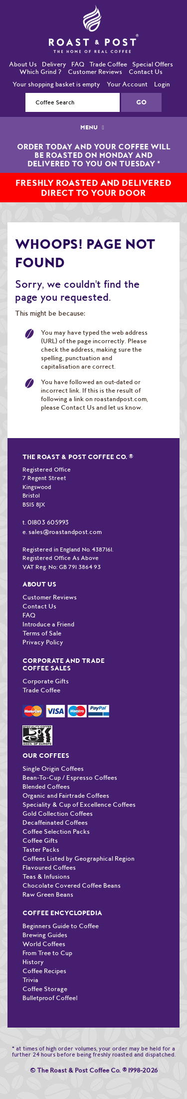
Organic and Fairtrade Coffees (65, 795)
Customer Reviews (95, 71)
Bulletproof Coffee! (50, 998)
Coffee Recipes (44, 971)
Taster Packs (40, 849)
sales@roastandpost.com (65, 532)
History (33, 962)
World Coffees (43, 944)
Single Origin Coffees (53, 768)
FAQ (77, 64)
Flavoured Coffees (49, 867)
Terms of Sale (41, 633)
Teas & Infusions (46, 876)
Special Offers (152, 64)
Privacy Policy (42, 642)
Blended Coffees (46, 786)
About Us (23, 64)
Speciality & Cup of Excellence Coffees (79, 804)
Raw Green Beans (47, 894)
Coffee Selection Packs (56, 831)
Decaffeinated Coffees (55, 822)
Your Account (127, 84)
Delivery (54, 64)
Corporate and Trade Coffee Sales (63, 664)
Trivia (30, 980)
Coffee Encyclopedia (62, 913)
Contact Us (146, 71)
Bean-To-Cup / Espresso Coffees (69, 777)
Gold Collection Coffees (57, 813)
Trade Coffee (108, 64)
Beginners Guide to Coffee (60, 926)
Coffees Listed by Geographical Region (78, 858)
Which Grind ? (40, 71)
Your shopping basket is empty (56, 84)
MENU (93, 127)
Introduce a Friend (48, 624)
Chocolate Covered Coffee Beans (71, 885)
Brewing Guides (44, 935)
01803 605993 (48, 522)
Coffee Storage (44, 989)
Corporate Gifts (45, 681)
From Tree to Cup (47, 953)
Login (162, 84)
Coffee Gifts (40, 840)
